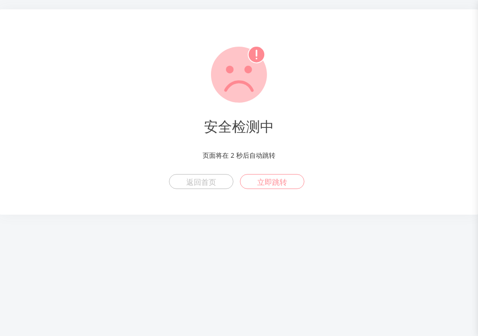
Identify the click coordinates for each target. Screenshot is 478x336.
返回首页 (201, 182)
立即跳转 (272, 182)
